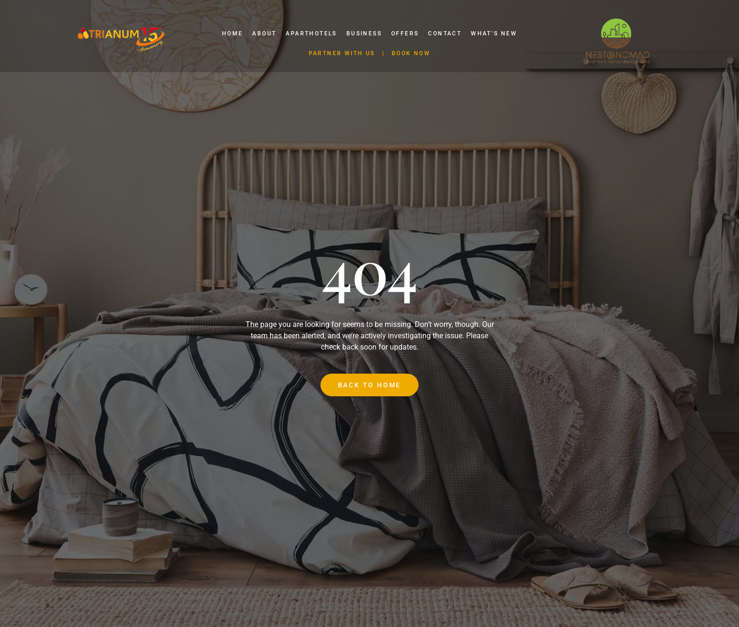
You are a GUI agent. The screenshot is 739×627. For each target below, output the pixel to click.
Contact (444, 33)
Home (232, 33)
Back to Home (370, 385)
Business (364, 33)
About (264, 33)
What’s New (494, 33)
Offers (405, 33)
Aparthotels (311, 33)
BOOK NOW (411, 53)
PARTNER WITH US (342, 53)
